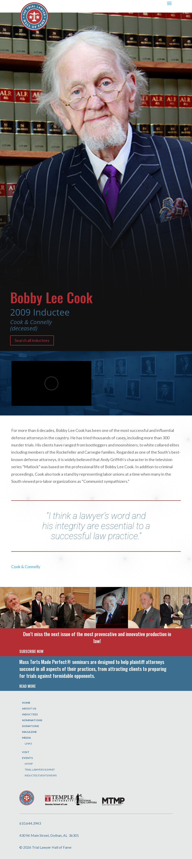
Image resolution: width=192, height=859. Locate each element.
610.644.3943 (30, 823)
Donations (30, 726)
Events (27, 758)
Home (26, 702)
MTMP (29, 763)
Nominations (32, 720)
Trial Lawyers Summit (40, 769)
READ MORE (27, 686)
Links (28, 743)
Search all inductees (32, 340)
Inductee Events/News (41, 775)
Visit (25, 752)
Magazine (29, 732)
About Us (29, 708)
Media (26, 737)
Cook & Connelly (25, 566)
